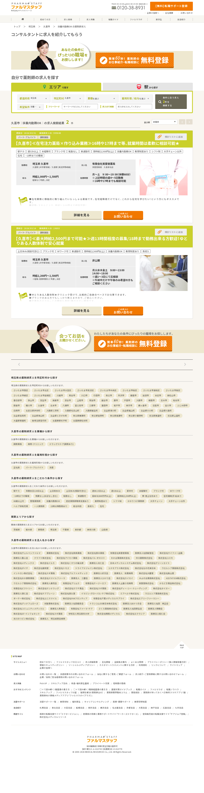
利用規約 (143, 664)
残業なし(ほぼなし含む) (46, 495)
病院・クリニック (35, 443)
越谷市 (105, 400)
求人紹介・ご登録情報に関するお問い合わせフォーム (159, 674)
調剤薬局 (18, 443)
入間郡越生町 (91, 410)
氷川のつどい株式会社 (24, 618)
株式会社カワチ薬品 (74, 588)
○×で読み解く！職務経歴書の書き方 (90, 689)
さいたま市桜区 (130, 390)
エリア (56, 87)
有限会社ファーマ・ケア (82, 608)
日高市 (156, 405)
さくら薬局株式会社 (108, 608)
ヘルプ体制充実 (21, 506)
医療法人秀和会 (57, 608)
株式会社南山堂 (167, 573)
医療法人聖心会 (21, 557)
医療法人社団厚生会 (132, 608)
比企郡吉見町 (20, 415)
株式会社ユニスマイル (46, 598)
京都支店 (131, 707)
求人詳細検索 (91, 661)
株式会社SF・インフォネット (27, 613)
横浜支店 (104, 707)
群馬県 (41, 529)
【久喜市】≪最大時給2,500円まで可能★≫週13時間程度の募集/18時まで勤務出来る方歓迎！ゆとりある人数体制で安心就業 (102, 240)
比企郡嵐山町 (128, 410)
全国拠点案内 (120, 661)
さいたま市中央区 (108, 390)
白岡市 (17, 410)
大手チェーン (156, 501)
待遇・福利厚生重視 (80, 683)
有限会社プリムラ (71, 583)
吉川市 (168, 405)
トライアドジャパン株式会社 (88, 568)
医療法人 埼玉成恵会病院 (52, 618)
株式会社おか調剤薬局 (24, 578)
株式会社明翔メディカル (108, 613)
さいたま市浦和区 (151, 390)
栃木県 (29, 529)
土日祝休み (55, 490)
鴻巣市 (55, 400)
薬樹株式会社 (53, 552)
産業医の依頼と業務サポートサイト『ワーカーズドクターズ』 (111, 713)
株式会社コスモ (165, 557)
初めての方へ (46, 661)
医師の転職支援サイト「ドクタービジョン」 (59, 713)
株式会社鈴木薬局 (96, 552)
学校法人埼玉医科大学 (80, 613)
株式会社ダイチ (21, 568)
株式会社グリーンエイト (158, 563)
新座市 (17, 405)
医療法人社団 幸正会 (158, 603)
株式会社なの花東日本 (145, 568)
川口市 (84, 395)
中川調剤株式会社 (144, 557)
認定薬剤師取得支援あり (77, 501)
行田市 (97, 395)
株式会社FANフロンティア (75, 598)
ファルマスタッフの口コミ (68, 661)
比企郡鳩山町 (38, 415)
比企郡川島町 (165, 410)
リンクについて (158, 664)
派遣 (51, 467)
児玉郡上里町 (174, 415)
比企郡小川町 (147, 410)
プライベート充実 (101, 683)
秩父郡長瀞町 (116, 415)
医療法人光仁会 (97, 563)
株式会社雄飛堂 (41, 568)
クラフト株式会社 (42, 557)
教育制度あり (101, 501)
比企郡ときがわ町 (59, 415)
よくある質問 (137, 661)
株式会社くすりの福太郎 (72, 563)
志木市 (164, 400)
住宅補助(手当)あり (173, 495)
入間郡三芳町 (52, 410)
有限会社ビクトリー (23, 588)
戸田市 (127, 400)
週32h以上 (116, 490)
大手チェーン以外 (177, 501)
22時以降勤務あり (59, 506)
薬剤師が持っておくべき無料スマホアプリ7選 (164, 692)
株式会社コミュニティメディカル (29, 608)
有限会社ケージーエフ (95, 583)
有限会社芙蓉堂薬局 (119, 552)
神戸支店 (155, 707)
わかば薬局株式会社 (120, 557)
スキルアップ (46, 692)
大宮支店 (68, 707)
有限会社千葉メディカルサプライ (108, 598)
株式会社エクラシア (135, 613)
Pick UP (43, 683)
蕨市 (116, 400)
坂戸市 (117, 405)
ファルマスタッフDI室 (66, 692)
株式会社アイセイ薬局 (67, 557)
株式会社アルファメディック (74, 573)
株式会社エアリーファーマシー (144, 598)
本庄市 (158, 395)
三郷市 (92, 405)
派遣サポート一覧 (48, 701)
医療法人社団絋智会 (144, 552)
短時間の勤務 (119, 683)
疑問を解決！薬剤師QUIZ (91, 692)
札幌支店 (44, 707)
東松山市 (171, 395)
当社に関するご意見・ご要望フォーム (114, 674)
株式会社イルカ (47, 563)
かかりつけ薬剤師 (136, 501)
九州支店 (179, 707)
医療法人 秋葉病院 (123, 573)
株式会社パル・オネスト (94, 557)
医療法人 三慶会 (79, 578)
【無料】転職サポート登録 (171, 6)
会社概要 (169, 12)
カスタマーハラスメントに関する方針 (117, 664)
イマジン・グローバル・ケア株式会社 (97, 593)
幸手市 (129, 405)
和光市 (176, 400)
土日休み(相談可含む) (76, 490)
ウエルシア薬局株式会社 (173, 568)
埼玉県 (32, 26)
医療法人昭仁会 (158, 613)
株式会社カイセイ (125, 578)
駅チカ (17, 490)
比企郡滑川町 (110, 410)
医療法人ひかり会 (102, 578)
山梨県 (105, 529)
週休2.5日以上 (98, 490)
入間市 (139, 400)
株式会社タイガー (161, 588)
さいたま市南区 (173, 390)
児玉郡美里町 (155, 415)
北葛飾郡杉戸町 (60, 420)
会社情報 (106, 661)
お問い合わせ (187, 12)
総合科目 (77, 506)
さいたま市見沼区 (85, 390)
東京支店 (92, 707)
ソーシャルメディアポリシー (82, 664)
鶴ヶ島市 (142, 405)
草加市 (92, 400)
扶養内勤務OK (53, 501)
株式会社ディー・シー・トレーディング (129, 588)
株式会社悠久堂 (68, 593)
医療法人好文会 (101, 573)
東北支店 (56, 707)
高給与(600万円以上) (101, 495)
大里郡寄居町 (20, 420)
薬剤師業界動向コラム (117, 692)
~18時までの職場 (21, 495)
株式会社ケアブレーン (44, 593)
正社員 (17, 467)
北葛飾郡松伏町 (80, 420)
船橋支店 (80, 707)
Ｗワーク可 (175, 490)
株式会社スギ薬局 (46, 573)
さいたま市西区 (21, 390)
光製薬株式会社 (51, 603)
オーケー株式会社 (22, 598)
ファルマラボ (156, 689)
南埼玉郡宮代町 (39, 420)
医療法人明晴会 (155, 608)
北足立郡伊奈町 (33, 410)
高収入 (91, 506)
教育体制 (64, 701)
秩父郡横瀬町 (79, 415)
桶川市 (29, 405)
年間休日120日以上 (35, 490)
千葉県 (66, 529)
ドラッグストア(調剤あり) (61, 443)
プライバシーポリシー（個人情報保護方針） (167, 661)
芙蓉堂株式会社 (146, 583)
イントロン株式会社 (23, 573)
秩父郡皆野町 (98, 415)
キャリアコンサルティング (96, 701)
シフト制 (117, 501)
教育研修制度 (140, 701)
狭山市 (31, 400)
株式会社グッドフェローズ (26, 603)
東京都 (78, 529)
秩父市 (109, 395)
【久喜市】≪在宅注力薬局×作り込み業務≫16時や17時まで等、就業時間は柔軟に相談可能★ (97, 143)
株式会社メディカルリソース (53, 716)
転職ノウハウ (172, 689)
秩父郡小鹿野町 (136, 415)
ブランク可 (158, 490)
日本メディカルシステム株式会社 (125, 563)
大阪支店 (143, 707)
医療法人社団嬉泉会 (74, 603)
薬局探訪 (135, 692)
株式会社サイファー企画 (171, 552)
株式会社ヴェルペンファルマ (27, 552)
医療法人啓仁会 (21, 593)
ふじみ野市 (182, 405)
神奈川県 (91, 529)
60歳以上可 (19, 501)
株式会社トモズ (62, 568)
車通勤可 (82, 495)
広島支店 (167, 707)
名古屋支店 (117, 707)
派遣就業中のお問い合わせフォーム (76, 674)
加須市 (146, 395)
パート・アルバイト (34, 467)
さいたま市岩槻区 (42, 395)
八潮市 (66, 405)
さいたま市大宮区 (63, 390)
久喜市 (46, 26)
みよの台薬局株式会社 (149, 578)
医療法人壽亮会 (49, 583)
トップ (17, 26)
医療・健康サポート (122, 701)
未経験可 (143, 490)
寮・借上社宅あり (150, 495)
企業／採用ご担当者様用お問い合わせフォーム (61, 677)
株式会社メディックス (24, 563)
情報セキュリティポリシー (52, 664)
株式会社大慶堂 (146, 573)
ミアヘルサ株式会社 (129, 593)
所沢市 (121, 395)
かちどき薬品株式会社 (170, 583)
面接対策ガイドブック (121, 689)
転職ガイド (141, 689)
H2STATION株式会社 (176, 578)
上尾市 (80, 400)
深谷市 (68, 400)
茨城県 (17, 529)
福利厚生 (76, 701)
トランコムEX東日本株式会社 (103, 603)
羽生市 (43, 400)
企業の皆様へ (153, 12)
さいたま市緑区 (21, 395)
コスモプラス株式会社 (118, 568)
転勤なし (67, 495)
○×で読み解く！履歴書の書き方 (55, 689)
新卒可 (130, 490)
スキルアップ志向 (59, 683)
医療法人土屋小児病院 (122, 583)
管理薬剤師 (35, 501)
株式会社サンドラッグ (48, 588)
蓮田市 (105, 405)
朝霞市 (152, 400)
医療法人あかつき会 (132, 603)
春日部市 (18, 400)
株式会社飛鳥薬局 (73, 552)
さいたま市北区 (41, 390)
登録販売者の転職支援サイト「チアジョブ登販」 (164, 713)
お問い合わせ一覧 (48, 674)
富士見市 (79, 405)
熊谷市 (72, 395)
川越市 (60, 395)
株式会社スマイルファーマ (52, 578)
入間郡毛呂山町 (72, 410)
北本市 (53, 405)
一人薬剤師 (39, 506)
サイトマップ (176, 664)
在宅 (102, 506)
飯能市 (133, 395)
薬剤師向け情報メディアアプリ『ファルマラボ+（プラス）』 (66, 695)
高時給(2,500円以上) (126, 495)
